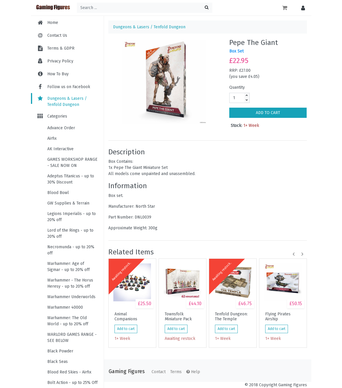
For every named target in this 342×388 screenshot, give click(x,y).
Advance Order (61, 127)
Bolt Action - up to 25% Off (72, 382)
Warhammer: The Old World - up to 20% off (67, 320)
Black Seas (57, 361)
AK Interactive (60, 148)
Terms (176, 371)
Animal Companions (125, 316)
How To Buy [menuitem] (58, 73)
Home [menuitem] (52, 22)
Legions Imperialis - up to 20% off (71, 216)
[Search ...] (144, 8)
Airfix (52, 138)
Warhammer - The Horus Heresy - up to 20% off (70, 283)
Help (193, 371)
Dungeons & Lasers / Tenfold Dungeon (62, 101)
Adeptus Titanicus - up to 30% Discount (70, 179)
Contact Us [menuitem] (57, 35)
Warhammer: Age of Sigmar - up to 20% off (68, 266)
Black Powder (60, 351)
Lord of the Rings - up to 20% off (70, 233)
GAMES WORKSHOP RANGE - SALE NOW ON (72, 162)
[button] (301, 8)
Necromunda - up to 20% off (70, 250)
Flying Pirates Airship (278, 316)
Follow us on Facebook (63, 86)
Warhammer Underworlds (71, 296)
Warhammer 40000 (65, 307)
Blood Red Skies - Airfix (69, 372)
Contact (159, 371)
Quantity (237, 87)
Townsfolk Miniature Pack (178, 316)
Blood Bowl (58, 192)
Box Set (236, 51)
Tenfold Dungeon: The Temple (231, 316)
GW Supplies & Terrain (68, 203)
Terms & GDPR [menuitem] (60, 48)
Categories (52, 116)
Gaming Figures (127, 371)
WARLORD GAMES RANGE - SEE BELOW (72, 337)
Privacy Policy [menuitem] (60, 61)
